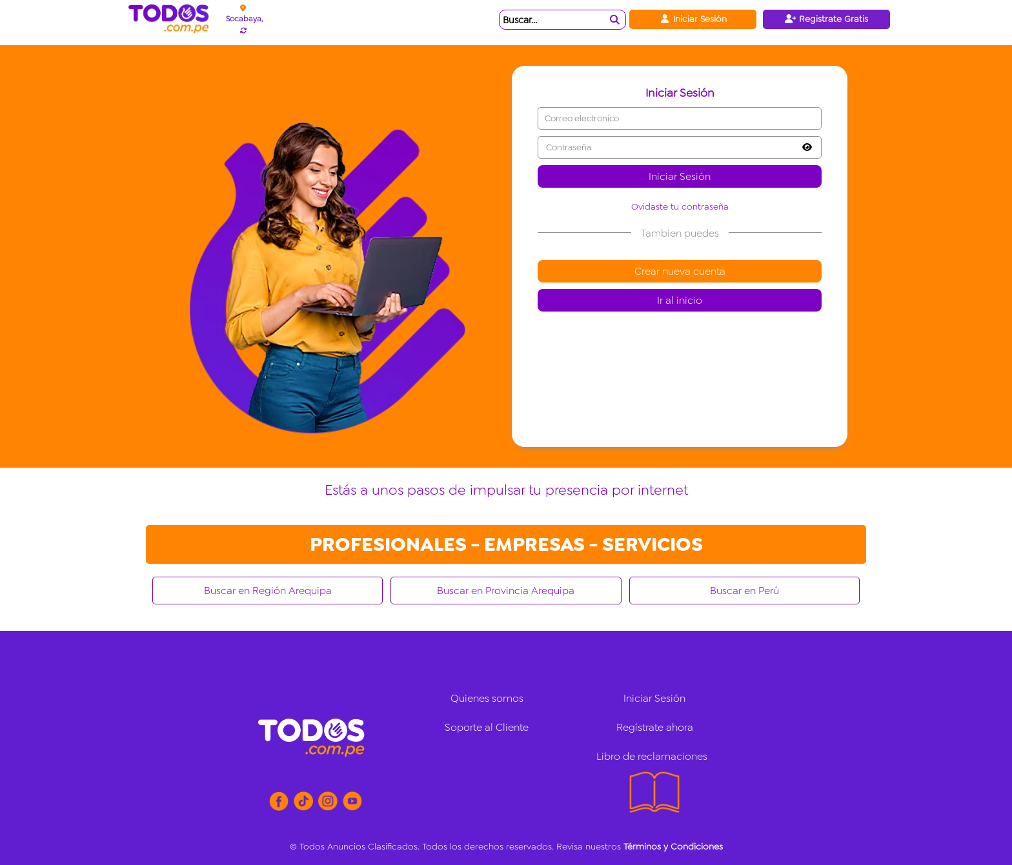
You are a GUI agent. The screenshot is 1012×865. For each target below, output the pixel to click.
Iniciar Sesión (693, 19)
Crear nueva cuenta (679, 271)
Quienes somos (486, 698)
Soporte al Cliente (487, 727)
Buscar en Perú (744, 590)
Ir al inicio (679, 300)
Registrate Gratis (826, 19)
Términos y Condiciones (673, 846)
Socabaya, (244, 19)
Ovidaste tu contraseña (680, 206)
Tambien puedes (680, 233)
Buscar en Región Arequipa (268, 590)
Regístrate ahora (654, 727)
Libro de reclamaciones (651, 756)
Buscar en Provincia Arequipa (505, 590)
